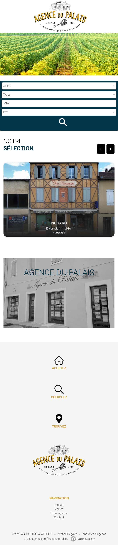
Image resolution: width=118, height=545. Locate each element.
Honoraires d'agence (93, 534)
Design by (86, 539)
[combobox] (59, 85)
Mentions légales (67, 534)
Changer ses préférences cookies (47, 538)
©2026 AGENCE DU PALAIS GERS (32, 534)
